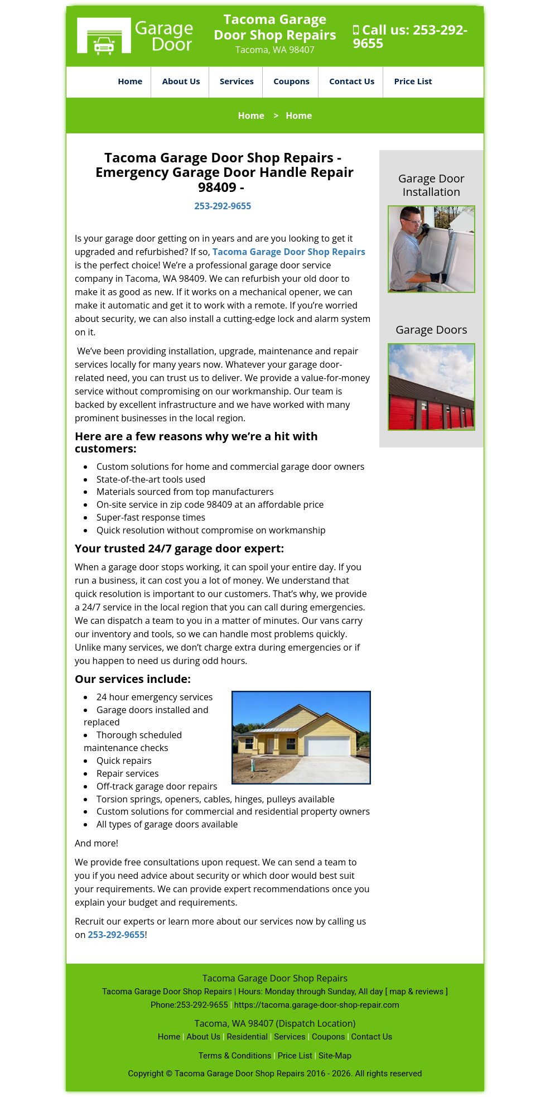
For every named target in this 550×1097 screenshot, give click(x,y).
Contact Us (351, 80)
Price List (413, 80)
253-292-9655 (223, 206)
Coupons (291, 80)
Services (237, 80)
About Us (181, 80)
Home (130, 80)
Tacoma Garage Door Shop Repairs (289, 252)
